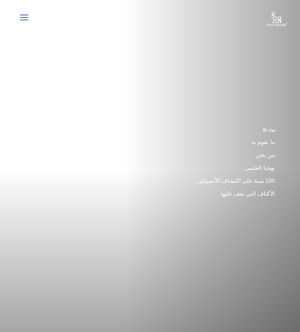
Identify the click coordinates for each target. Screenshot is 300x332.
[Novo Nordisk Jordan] (269, 19)
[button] (24, 17)
